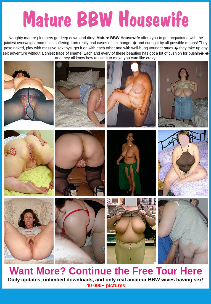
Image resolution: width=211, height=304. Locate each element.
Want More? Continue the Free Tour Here (105, 271)
